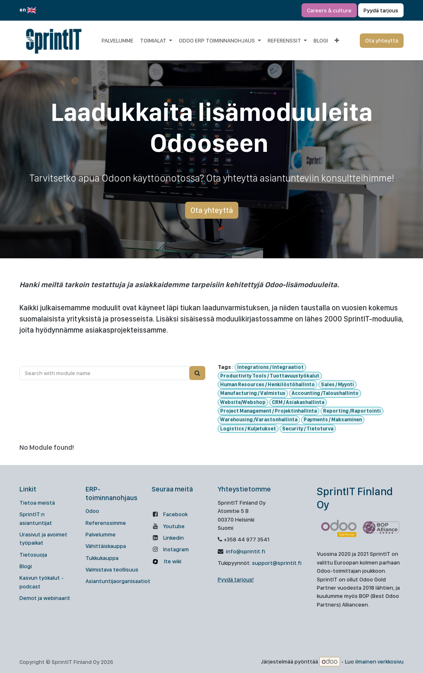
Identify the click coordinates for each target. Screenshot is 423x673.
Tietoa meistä (37, 502)
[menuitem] (117, 40)
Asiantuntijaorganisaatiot (118, 581)
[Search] (197, 373)
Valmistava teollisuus (112, 569)
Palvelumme (101, 534)
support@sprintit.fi (277, 563)
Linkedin (173, 537)
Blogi (25, 566)
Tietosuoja (33, 554)
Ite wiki (172, 561)
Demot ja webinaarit (44, 598)
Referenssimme (106, 523)
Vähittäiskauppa (106, 546)
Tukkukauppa (102, 558)
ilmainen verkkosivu (379, 662)
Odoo (92, 511)
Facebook (175, 514)
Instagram (176, 549)
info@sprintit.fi (245, 551)
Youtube (174, 526)
